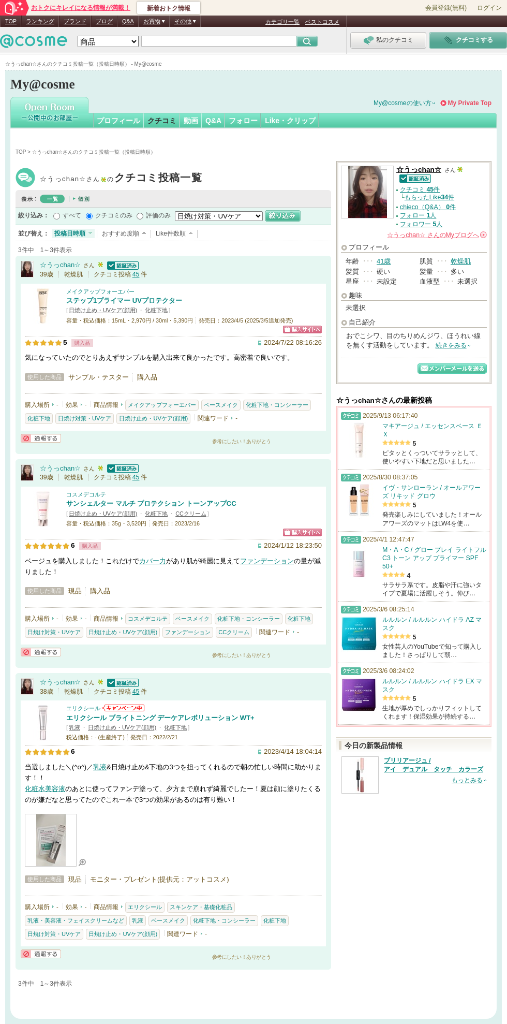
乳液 (74, 727)
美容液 (55, 789)
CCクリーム (190, 513)
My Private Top (469, 103)
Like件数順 (171, 233)
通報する (41, 438)
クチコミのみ (113, 215)
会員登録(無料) (446, 7)
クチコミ (161, 120)
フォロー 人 (418, 215)
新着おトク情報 (168, 8)
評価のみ (158, 215)
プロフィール (118, 120)
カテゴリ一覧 (282, 22)
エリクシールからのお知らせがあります (123, 708)
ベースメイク (221, 405)
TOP (11, 21)
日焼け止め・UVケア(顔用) (103, 310)
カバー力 (152, 561)
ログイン (489, 7)
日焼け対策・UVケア (84, 418)
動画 (191, 120)
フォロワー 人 (421, 224)
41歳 (384, 261)
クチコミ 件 (420, 189)
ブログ (104, 21)
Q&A (128, 21)
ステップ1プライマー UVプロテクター (124, 300)
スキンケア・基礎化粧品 (201, 907)
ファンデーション (267, 561)
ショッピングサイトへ (302, 329)
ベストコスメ (322, 22)
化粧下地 (156, 310)
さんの (437, 235)
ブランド (75, 21)
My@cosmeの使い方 (402, 103)
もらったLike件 (429, 197)
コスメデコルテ (86, 494)
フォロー (243, 120)
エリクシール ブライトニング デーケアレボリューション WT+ (160, 718)
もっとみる (467, 780)
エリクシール (83, 708)
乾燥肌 (461, 261)
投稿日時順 (69, 233)
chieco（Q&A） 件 (428, 207)
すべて (72, 215)
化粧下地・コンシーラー (277, 405)
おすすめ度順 (120, 233)
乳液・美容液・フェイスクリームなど (75, 920)
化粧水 (35, 789)
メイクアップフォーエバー (100, 291)
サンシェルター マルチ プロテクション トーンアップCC (151, 503)
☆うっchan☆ (121, 179)
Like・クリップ (290, 120)
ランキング (40, 21)
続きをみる (451, 345)
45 (136, 274)
